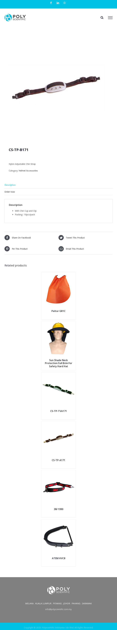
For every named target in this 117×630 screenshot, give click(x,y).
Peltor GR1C (58, 311)
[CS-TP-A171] (58, 423)
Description (10, 185)
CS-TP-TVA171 (58, 411)
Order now (9, 191)
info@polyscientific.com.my (58, 609)
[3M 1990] (58, 472)
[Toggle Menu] (110, 17)
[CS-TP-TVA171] (58, 374)
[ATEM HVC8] (58, 521)
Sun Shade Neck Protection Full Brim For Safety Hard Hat (58, 363)
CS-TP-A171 (58, 460)
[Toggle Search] (102, 17)
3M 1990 (58, 509)
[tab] (58, 185)
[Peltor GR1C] (58, 274)
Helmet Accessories (28, 170)
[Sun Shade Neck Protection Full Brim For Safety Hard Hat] (58, 323)
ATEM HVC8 (58, 558)
